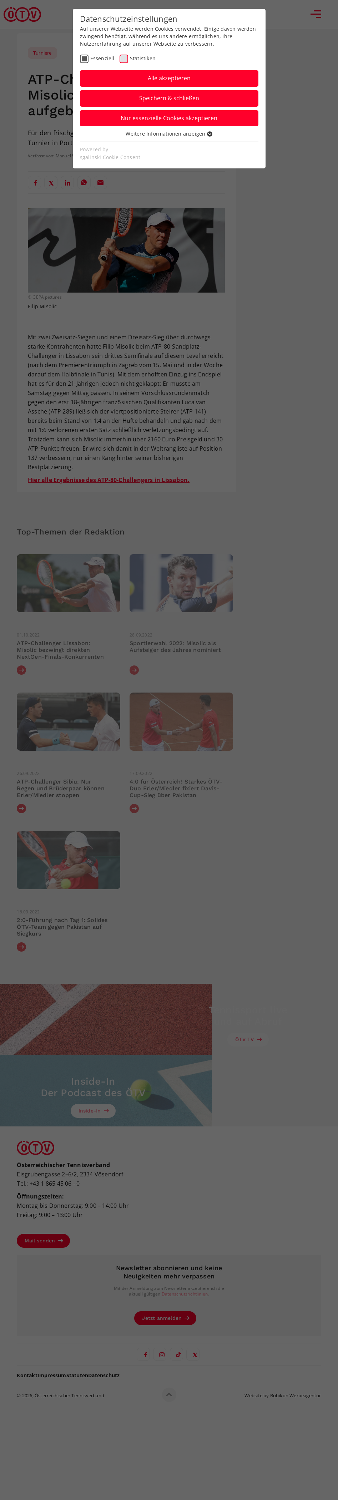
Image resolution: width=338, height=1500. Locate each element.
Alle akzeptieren (169, 78)
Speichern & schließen (169, 98)
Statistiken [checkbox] (143, 58)
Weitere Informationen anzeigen (169, 133)
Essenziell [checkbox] (102, 58)
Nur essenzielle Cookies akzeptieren (169, 118)
